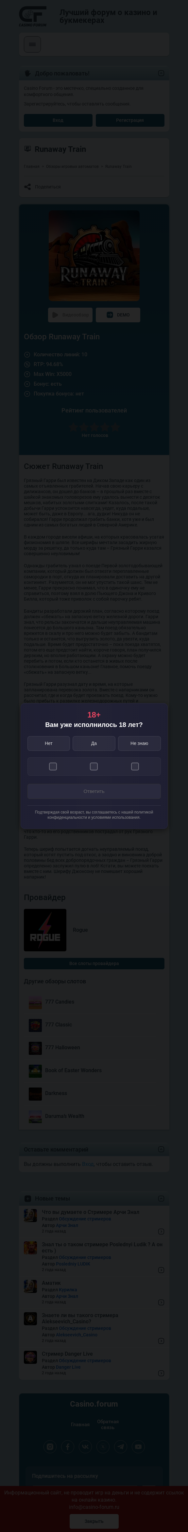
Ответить (93, 791)
